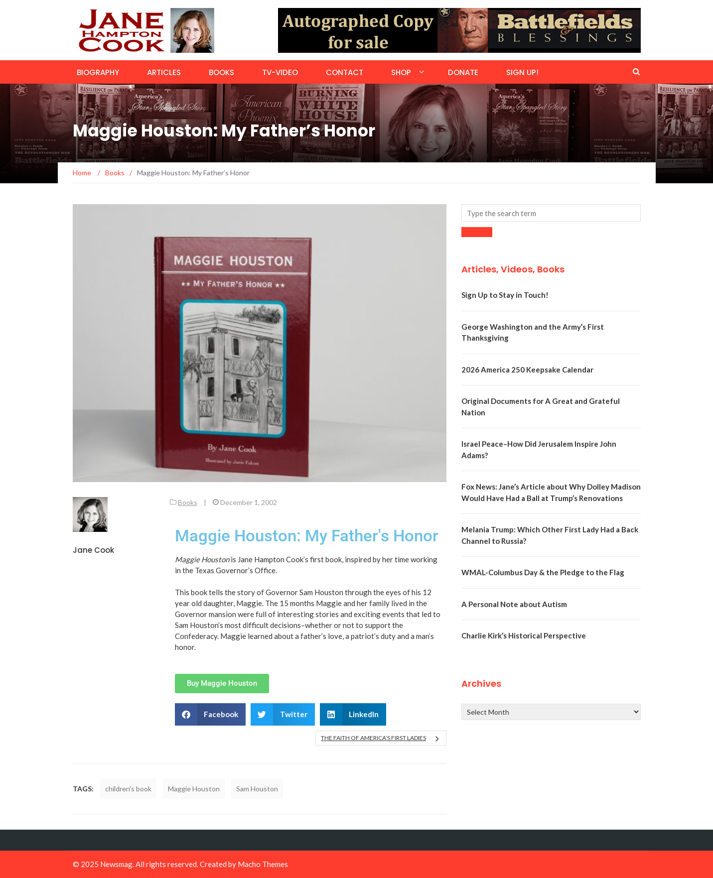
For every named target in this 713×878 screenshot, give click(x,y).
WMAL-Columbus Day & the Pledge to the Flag (542, 572)
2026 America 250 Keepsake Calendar (527, 369)
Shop (401, 72)
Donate (463, 72)
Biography (98, 72)
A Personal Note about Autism (514, 604)
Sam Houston (257, 788)
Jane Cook (93, 550)
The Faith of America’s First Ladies (373, 738)
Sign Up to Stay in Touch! (505, 294)
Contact (344, 72)
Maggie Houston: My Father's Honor (306, 535)
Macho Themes (263, 864)
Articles (164, 72)
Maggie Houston (194, 788)
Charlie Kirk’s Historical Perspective (523, 635)
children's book (128, 788)
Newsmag (116, 864)
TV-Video (280, 72)
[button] (210, 714)
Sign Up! (522, 72)
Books (221, 72)
